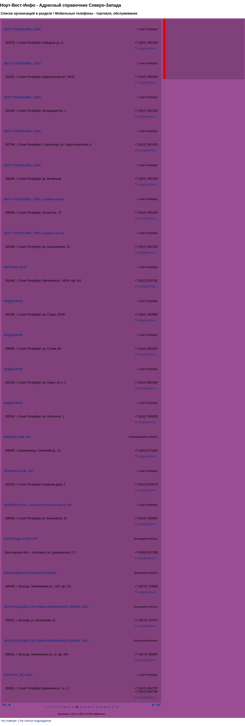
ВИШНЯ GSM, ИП (17, 437)
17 (93, 707)
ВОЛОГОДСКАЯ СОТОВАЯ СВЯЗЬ (30, 573)
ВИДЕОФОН (13, 301)
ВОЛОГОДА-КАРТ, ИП (20, 539)
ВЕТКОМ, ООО (15, 267)
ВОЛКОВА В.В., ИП (18, 471)
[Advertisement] (201, 49)
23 (117, 707)
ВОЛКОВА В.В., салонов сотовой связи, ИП (38, 505)
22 (113, 707)
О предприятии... (146, 48)
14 (81, 707)
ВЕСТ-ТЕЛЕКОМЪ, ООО (22, 29)
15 (85, 707)
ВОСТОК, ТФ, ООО (18, 675)
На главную (9, 720)
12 (73, 707)
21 (109, 707)
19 (101, 707)
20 (105, 707)
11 (69, 707)
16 (89, 707)
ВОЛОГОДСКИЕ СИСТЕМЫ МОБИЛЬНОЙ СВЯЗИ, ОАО (46, 607)
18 (97, 707)
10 (65, 707)
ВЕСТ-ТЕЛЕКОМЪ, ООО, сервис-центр (34, 199)
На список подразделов (35, 720)
